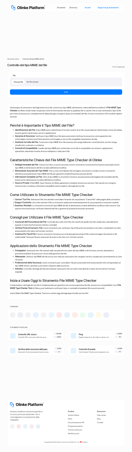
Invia (66, 92)
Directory (73, 7)
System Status (73, 415)
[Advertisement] (66, 38)
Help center (101, 415)
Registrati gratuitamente (108, 7)
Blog (99, 419)
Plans (70, 419)
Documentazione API (76, 422)
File (14, 75)
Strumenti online (13, 59)
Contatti (100, 422)
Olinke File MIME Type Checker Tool (30, 293)
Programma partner (75, 426)
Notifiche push (73, 433)
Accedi (87, 7)
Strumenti (61, 7)
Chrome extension (75, 430)
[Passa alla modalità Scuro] (121, 403)
